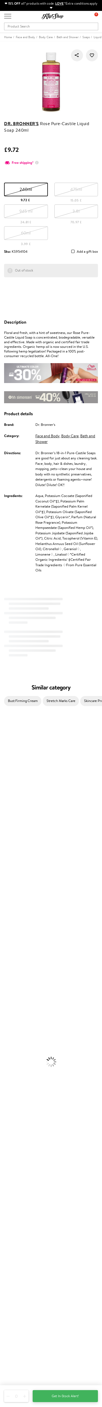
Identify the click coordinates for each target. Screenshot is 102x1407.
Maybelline (8, 772)
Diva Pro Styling (12, 847)
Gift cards (11, 1205)
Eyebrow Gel (10, 1033)
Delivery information (20, 1200)
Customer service (18, 1184)
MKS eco (7, 868)
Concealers (8, 1038)
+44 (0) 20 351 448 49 (21, 1344)
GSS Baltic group (18, 1257)
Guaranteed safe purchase (24, 1129)
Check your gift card (20, 1211)
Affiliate (10, 1169)
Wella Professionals (14, 836)
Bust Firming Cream (23, 700)
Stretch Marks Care (61, 700)
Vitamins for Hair (13, 1070)
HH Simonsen (10, 815)
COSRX (5, 799)
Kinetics (6, 874)
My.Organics (10, 783)
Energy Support (12, 1081)
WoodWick (8, 789)
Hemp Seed (9, 757)
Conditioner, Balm (13, 948)
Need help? (12, 1339)
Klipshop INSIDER (17, 1164)
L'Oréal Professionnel (16, 831)
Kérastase (7, 746)
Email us (10, 1354)
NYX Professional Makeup (19, 804)
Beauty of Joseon (13, 778)
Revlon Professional (15, 857)
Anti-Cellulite (10, 1006)
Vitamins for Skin (13, 1086)
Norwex (6, 810)
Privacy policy (15, 1153)
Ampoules (7, 959)
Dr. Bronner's (21, 123)
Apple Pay (12, 1158)
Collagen (6, 1076)
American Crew (12, 927)
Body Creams (10, 991)
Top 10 (9, 1236)
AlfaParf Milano (12, 900)
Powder (6, 1044)
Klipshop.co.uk (16, 1142)
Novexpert (8, 932)
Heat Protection (12, 974)
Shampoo (7, 943)
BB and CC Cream (13, 1049)
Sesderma (7, 751)
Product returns (16, 1118)
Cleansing (7, 1001)
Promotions (14, 1226)
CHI (3, 884)
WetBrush (7, 905)
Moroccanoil (9, 826)
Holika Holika (10, 889)
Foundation (8, 1028)
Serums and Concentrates (19, 996)
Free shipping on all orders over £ (31, 1113)
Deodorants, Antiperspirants (21, 1012)
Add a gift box (87, 252)
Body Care (70, 435)
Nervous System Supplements (23, 1097)
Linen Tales (8, 794)
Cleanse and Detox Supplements (24, 1091)
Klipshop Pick (14, 1247)
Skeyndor (7, 842)
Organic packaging (18, 1123)
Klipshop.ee (12, 1272)
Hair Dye (7, 980)
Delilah (5, 741)
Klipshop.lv (12, 1262)
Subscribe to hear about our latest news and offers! (42, 1304)
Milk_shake (8, 730)
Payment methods (18, 1195)
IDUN (4, 911)
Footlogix (7, 879)
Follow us (11, 1373)
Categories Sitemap (19, 1174)
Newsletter (12, 1298)
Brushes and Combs (15, 969)
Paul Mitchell (10, 916)
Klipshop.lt (12, 1267)
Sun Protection (11, 1017)
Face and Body (47, 435)
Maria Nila (7, 852)
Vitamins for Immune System (22, 1102)
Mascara (6, 1054)
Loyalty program (16, 1242)
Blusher (5, 1059)
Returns (10, 1216)
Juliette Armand (12, 725)
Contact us (12, 1189)
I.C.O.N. (6, 767)
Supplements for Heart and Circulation (29, 1107)
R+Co (4, 895)
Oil (2, 953)
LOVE (59, 3)
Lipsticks (6, 1065)
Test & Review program (21, 1231)
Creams (6, 964)
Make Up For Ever (13, 921)
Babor (4, 735)
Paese (4, 820)
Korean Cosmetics (14, 1022)
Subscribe (17, 1325)
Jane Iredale (9, 762)
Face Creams (10, 985)
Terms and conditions (20, 1148)
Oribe (4, 863)
